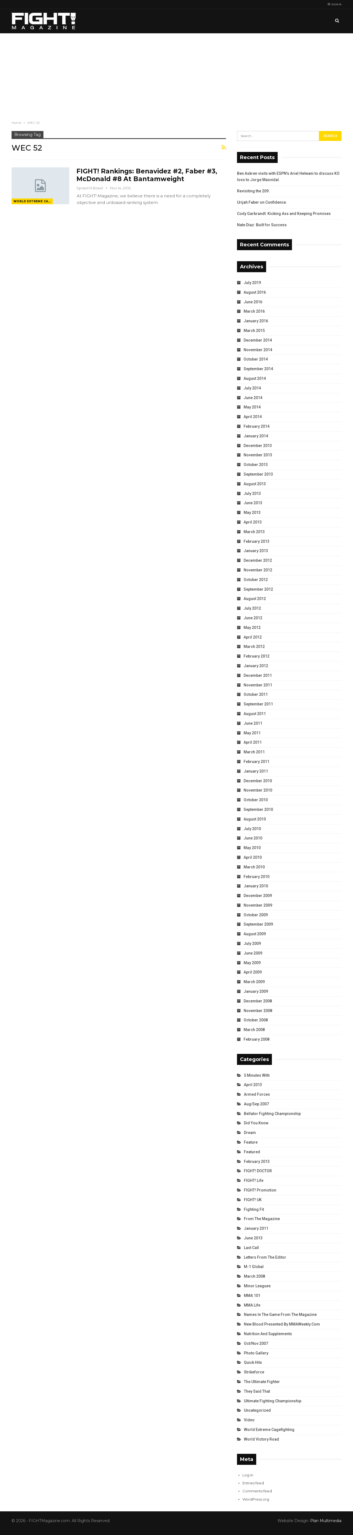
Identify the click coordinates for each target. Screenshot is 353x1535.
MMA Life (252, 1305)
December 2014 (258, 340)
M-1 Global (254, 1266)
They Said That (257, 1391)
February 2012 (256, 656)
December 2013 (258, 445)
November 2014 (258, 350)
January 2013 (256, 551)
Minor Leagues (257, 1286)
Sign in (334, 4)
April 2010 (253, 857)
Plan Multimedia (325, 1520)
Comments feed (257, 1491)
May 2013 (252, 512)
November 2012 (258, 570)
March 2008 (254, 1029)
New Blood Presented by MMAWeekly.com (282, 1324)
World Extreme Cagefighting (33, 201)
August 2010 (255, 819)
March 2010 (254, 867)
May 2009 (252, 963)
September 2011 (258, 704)
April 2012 (253, 637)
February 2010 (256, 876)
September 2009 (258, 924)
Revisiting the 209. (253, 191)
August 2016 (255, 292)
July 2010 (252, 829)
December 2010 (258, 781)
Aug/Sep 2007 (256, 1104)
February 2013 (256, 541)
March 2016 (254, 311)
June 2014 (253, 398)
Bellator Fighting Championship (272, 1113)
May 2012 (252, 627)
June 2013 (253, 503)
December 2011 (258, 675)
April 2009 (253, 972)
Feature (251, 1142)
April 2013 (253, 522)
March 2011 (254, 752)
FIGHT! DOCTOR (258, 1171)
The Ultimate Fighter (262, 1381)
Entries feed (253, 1483)
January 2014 (256, 436)
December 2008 (258, 1001)
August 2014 (255, 378)
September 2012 (258, 589)
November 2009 (258, 905)
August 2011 (255, 713)
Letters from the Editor (265, 1257)
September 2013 (258, 474)
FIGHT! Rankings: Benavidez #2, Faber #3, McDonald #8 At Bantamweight (146, 175)
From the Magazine (262, 1219)
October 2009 (256, 915)
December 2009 (258, 895)
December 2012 (258, 560)
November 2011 (258, 685)
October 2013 (256, 464)
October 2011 (256, 694)
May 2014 (252, 407)
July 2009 (252, 943)
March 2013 (254, 532)
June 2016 (253, 302)
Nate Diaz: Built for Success (262, 225)
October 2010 (256, 800)
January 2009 (256, 991)
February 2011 (256, 761)
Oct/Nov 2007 (256, 1343)
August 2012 (255, 598)
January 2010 (256, 886)
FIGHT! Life (253, 1180)
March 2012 (254, 646)
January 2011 (256, 771)
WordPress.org (255, 1499)
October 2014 (256, 359)
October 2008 (256, 1020)
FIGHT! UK (253, 1200)
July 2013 (252, 493)
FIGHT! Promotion (260, 1190)
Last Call (251, 1247)
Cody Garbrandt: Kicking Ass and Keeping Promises (284, 213)
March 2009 (254, 982)
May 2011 (252, 733)
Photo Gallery (256, 1353)
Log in (247, 1475)
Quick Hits (253, 1362)
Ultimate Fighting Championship (272, 1401)
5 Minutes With (257, 1075)
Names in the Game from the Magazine (280, 1314)
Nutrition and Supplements (268, 1334)
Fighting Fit (254, 1209)
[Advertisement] (176, 74)
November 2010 (258, 790)
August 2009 (255, 934)
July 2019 (252, 282)
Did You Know (256, 1123)
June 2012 (253, 618)
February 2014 (256, 426)
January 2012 (256, 666)
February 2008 (256, 1039)
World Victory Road (261, 1439)
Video (249, 1420)
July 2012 (252, 608)
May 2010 (252, 848)
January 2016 (256, 321)
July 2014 (252, 388)
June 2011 (253, 723)
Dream (250, 1132)
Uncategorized (257, 1410)
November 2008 (258, 1010)
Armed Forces (257, 1094)
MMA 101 (252, 1295)
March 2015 (254, 330)
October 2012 (256, 579)
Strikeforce (254, 1372)
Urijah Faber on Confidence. (262, 202)
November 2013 (258, 455)
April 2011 (253, 742)
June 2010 (253, 838)
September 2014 (258, 369)
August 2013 (255, 484)
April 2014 (253, 417)
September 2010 (258, 809)
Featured (252, 1152)
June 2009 (253, 953)
